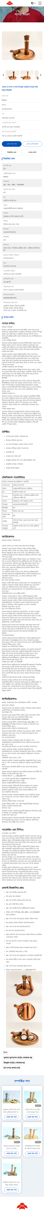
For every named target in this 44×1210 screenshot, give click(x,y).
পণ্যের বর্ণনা (32, 152)
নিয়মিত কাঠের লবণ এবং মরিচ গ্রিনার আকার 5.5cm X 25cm (11, 1107)
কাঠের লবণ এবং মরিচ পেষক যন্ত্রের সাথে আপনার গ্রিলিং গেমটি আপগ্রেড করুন (32, 1034)
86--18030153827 (13, 1158)
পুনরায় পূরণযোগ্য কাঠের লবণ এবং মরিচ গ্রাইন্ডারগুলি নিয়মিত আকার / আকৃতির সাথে (11, 1070)
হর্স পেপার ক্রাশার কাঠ (12, 991)
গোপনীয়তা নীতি (17, 1187)
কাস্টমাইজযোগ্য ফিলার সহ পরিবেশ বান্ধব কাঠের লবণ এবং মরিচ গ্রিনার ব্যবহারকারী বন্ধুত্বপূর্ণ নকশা (32, 1070)
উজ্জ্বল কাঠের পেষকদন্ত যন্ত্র (14, 986)
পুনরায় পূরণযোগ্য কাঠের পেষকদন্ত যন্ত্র (18, 981)
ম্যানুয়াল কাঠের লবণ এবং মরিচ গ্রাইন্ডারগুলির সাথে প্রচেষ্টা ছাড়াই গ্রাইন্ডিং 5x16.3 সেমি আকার (11, 1034)
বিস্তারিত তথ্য (11, 152)
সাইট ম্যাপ (28, 1187)
